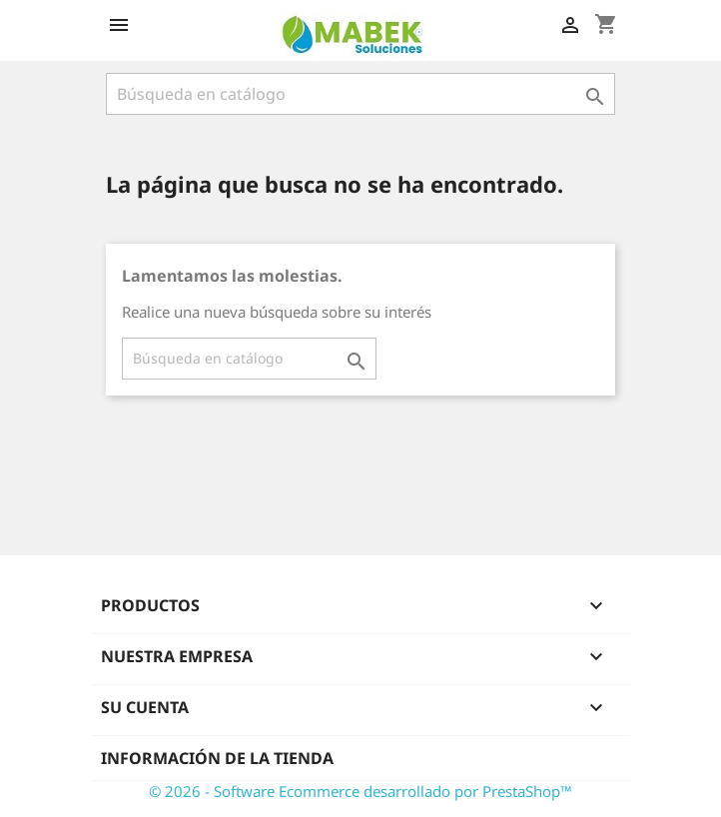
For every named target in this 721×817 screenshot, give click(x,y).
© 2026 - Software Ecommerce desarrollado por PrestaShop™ (360, 791)
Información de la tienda (217, 758)
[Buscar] (360, 94)
